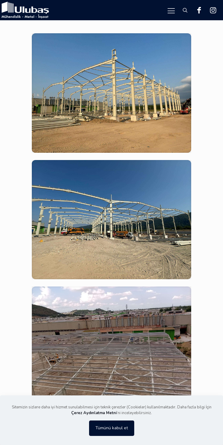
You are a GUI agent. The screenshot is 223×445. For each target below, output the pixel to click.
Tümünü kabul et (111, 428)
